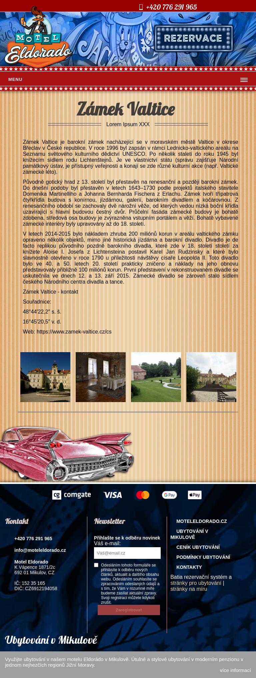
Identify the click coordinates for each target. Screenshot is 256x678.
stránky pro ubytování (195, 583)
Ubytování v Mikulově (189, 534)
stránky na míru (188, 589)
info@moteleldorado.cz (40, 550)
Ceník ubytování (198, 547)
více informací (235, 670)
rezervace (194, 38)
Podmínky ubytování (203, 557)
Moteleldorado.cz (201, 521)
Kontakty (189, 567)
